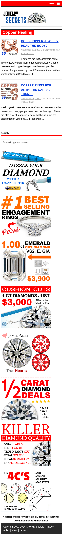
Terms (22, 530)
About (14, 530)
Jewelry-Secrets (35, 526)
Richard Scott (27, 53)
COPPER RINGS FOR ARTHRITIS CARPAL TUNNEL (36, 90)
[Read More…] (25, 74)
